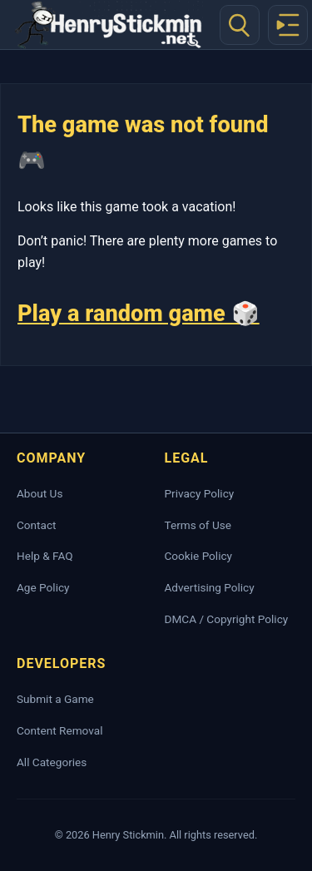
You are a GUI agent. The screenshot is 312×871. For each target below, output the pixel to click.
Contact (37, 525)
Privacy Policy (200, 493)
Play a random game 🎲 (138, 313)
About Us (39, 493)
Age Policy (43, 587)
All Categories (52, 762)
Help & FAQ (45, 555)
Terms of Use (198, 525)
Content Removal (59, 730)
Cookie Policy (199, 555)
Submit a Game (55, 698)
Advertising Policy (210, 587)
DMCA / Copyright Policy (227, 619)
